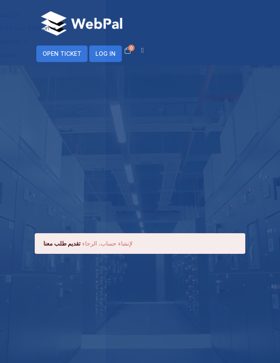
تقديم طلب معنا (62, 243)
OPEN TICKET (62, 53)
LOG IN (105, 53)
